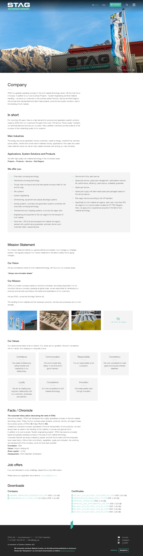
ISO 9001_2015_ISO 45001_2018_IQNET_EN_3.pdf (94, 495)
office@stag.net (33, 540)
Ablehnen (114, 551)
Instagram (125, 540)
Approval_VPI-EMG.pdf (84, 501)
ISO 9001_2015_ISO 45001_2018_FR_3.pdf (91, 512)
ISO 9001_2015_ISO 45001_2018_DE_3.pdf (91, 509)
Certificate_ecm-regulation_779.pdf (90, 498)
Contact (125, 545)
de (93, 5)
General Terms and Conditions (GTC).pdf (29, 495)
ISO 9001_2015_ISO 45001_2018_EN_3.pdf (91, 506)
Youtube (125, 537)
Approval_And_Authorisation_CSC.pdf (91, 504)
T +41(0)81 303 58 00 (16, 540)
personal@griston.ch (49, 475)
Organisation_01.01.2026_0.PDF (24, 498)
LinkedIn (125, 543)
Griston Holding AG (26, 545)
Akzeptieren (124, 551)
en (97, 5)
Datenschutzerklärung (68, 551)
